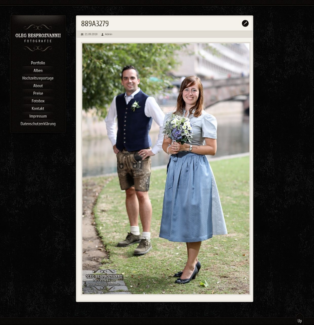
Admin (108, 34)
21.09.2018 (91, 34)
